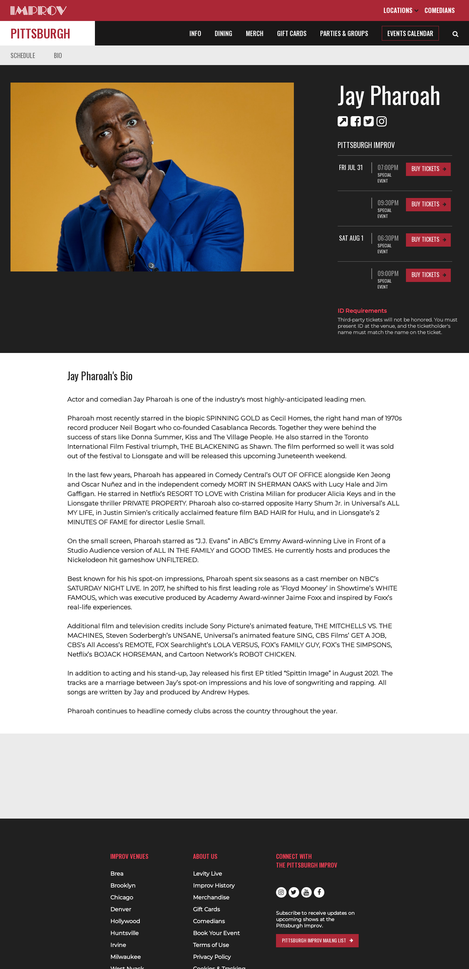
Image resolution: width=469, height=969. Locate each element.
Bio (58, 55)
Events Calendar (410, 33)
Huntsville (124, 933)
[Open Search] (455, 33)
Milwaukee (125, 957)
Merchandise (211, 897)
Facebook (319, 892)
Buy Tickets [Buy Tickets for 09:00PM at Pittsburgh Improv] (425, 257)
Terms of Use (211, 945)
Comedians (440, 10)
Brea (116, 874)
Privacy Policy (212, 957)
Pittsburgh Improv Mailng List (314, 940)
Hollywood (125, 921)
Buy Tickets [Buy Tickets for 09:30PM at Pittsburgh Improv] (425, 198)
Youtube (306, 892)
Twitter (294, 892)
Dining (223, 33)
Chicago (121, 897)
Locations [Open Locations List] (401, 10)
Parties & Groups (344, 33)
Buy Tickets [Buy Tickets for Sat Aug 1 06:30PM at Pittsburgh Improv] (425, 227)
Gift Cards (291, 33)
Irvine (118, 945)
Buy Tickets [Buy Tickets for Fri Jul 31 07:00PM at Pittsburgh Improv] (425, 168)
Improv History (214, 886)
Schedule (23, 55)
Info (195, 33)
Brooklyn (123, 886)
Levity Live (207, 874)
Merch (254, 33)
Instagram (281, 892)
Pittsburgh (40, 33)
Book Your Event (216, 933)
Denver (120, 909)
